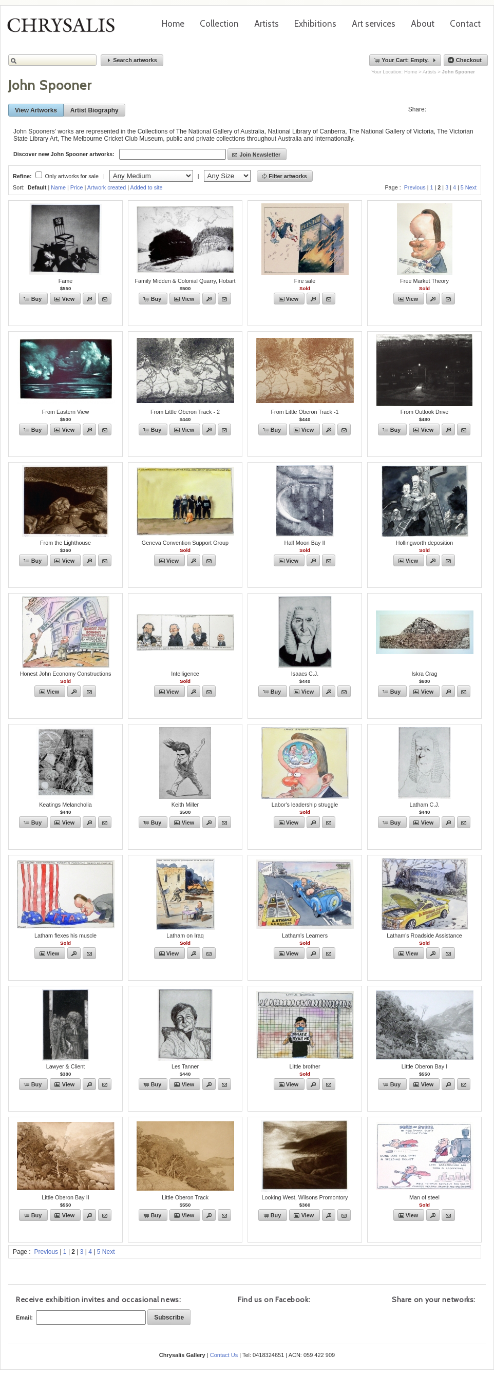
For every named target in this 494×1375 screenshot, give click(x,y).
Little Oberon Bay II (65, 1197)
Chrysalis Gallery (65, 28)
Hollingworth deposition (424, 543)
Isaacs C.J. (304, 674)
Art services (373, 23)
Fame (66, 281)
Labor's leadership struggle (305, 804)
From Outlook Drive (425, 412)
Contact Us (224, 1355)
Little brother (304, 1066)
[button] (132, 60)
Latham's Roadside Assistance (424, 935)
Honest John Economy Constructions (65, 674)
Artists (266, 23)
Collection (219, 23)
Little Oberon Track (185, 1197)
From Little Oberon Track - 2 (185, 412)
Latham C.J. (424, 804)
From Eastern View (65, 412)
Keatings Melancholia (65, 804)
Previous (415, 187)
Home (173, 23)
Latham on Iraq (185, 935)
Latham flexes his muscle (65, 935)
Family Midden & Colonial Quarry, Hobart (185, 281)
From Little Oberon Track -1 (304, 412)
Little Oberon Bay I (424, 1066)
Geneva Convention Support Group (185, 543)
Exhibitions (315, 23)
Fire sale (304, 281)
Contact (465, 23)
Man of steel (424, 1197)
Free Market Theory (424, 281)
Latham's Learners (305, 935)
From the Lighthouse (65, 543)
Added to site (146, 187)
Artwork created (106, 187)
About (422, 23)
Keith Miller (185, 804)
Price (76, 187)
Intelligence (185, 674)
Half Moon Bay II (305, 543)
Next (471, 187)
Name (58, 187)
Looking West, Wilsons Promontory (305, 1197)
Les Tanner (185, 1066)
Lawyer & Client (65, 1066)
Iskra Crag (425, 674)
